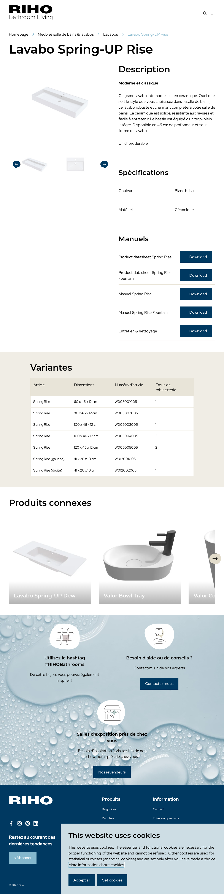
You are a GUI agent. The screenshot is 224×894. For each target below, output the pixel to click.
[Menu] (213, 13)
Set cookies (112, 880)
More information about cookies (96, 864)
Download (198, 256)
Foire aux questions (166, 818)
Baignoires (109, 809)
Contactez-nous (159, 683)
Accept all (81, 880)
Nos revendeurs (112, 772)
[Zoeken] (205, 13)
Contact (158, 809)
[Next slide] (215, 558)
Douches (108, 818)
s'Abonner (23, 857)
